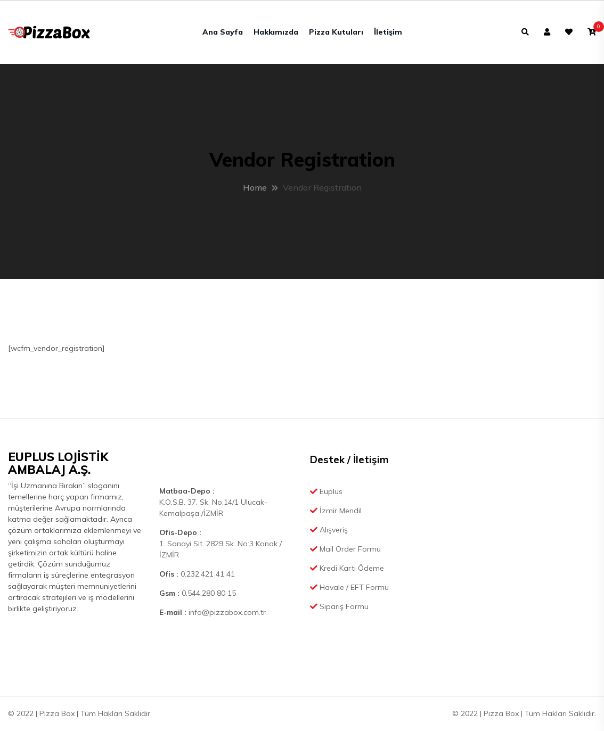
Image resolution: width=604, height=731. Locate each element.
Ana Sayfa (222, 32)
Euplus (326, 491)
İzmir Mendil (336, 510)
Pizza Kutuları (336, 32)
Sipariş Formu (339, 606)
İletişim (388, 32)
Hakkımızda (276, 32)
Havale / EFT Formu (349, 587)
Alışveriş (329, 530)
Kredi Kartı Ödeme (347, 568)
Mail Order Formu (345, 549)
